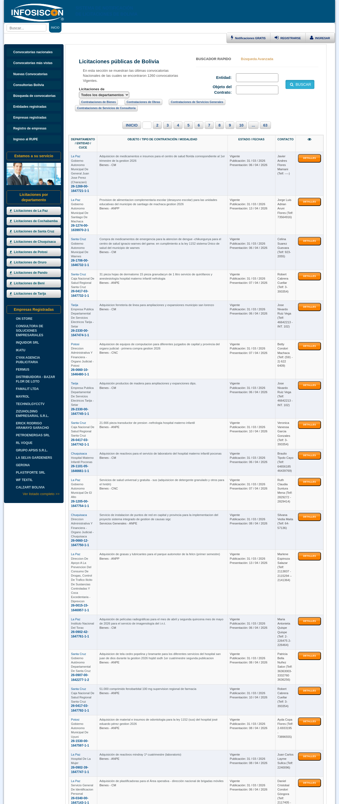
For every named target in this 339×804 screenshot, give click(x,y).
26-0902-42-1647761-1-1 (88, 494)
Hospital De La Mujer (85, 610)
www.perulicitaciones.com (240, 798)
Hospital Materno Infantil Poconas (93, 377)
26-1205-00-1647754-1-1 (88, 407)
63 (265, 125)
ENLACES (127, 27)
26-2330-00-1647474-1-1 (88, 265)
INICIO (132, 125)
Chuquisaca (79, 372)
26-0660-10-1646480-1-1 (88, 295)
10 (241, 125)
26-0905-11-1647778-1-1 (88, 670)
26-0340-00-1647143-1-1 (88, 640)
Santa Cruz (78, 200)
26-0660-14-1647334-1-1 (88, 705)
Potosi (75, 282)
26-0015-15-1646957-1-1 (88, 472)
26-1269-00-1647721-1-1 (88, 161)
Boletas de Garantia (311, 798)
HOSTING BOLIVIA (178, 790)
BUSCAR (300, 84)
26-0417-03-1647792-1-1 (88, 567)
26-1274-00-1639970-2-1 (88, 187)
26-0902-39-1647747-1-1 (88, 614)
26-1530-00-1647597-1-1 (88, 588)
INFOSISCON (105, 790)
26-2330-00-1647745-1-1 (88, 325)
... (253, 125)
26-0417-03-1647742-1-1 (88, 355)
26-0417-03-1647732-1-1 (88, 239)
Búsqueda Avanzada (257, 59)
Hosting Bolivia (287, 798)
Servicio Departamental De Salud (93, 666)
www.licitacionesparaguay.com (202, 798)
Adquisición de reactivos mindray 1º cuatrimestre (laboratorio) (174, 606)
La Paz (75, 148)
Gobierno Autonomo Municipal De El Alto (98, 403)
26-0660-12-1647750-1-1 (88, 441)
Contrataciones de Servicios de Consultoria (106, 108)
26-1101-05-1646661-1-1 (88, 381)
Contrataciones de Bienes (98, 102)
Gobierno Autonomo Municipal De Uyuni (97, 584)
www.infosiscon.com (49, 798)
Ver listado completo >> (41, 494)
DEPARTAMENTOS (149, 27)
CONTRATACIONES (104, 27)
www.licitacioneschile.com (80, 798)
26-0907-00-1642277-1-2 (88, 532)
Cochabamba (80, 692)
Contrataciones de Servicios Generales (197, 102)
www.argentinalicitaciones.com (118, 798)
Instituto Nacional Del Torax (89, 489)
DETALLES (309, 150)
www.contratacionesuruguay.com (160, 798)
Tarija (74, 252)
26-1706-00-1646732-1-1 (88, 208)
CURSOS (220, 27)
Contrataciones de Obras (143, 102)
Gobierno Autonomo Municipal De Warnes (99, 204)
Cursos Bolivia (267, 798)
